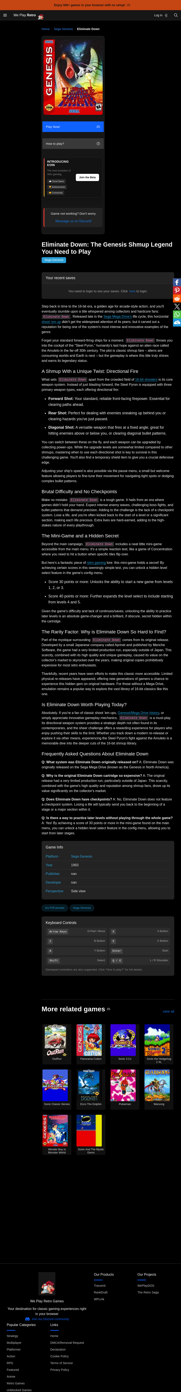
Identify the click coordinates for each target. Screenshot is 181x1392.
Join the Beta (87, 177)
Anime (11, 1376)
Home (46, 29)
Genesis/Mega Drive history (138, 713)
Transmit (100, 1285)
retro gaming (96, 562)
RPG (10, 1363)
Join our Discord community (47, 1319)
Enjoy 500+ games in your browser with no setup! (92, 5)
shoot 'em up (51, 321)
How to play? (73, 144)
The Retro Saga (148, 1292)
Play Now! (73, 127)
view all (168, 1011)
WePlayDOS (145, 1285)
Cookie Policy (59, 1356)
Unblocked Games (19, 1390)
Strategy (12, 1336)
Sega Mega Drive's (117, 316)
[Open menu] (5, 15)
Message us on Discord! (73, 221)
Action (11, 1356)
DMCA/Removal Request (67, 1342)
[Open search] (176, 15)
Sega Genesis (63, 29)
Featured (13, 1369)
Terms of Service (61, 1363)
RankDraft (101, 1292)
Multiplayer (14, 1342)
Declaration (58, 1349)
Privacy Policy (59, 1369)
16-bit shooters (146, 379)
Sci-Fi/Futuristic (55, 907)
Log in (160, 15)
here (132, 291)
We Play (29, 15)
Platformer (14, 1349)
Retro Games (16, 1383)
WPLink (99, 1299)
